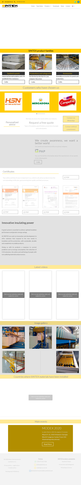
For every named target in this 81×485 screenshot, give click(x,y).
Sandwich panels (13, 73)
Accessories (67, 73)
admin (45, 434)
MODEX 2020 (51, 430)
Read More (48, 446)
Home (33, 6)
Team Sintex (39, 6)
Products (47, 6)
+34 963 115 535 (20, 1)
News (62, 6)
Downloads (56, 6)
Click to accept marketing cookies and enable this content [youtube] (13, 295)
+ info (6, 82)
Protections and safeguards (40, 73)
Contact (68, 6)
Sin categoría (58, 434)
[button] (36, 113)
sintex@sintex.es (9, 1)
